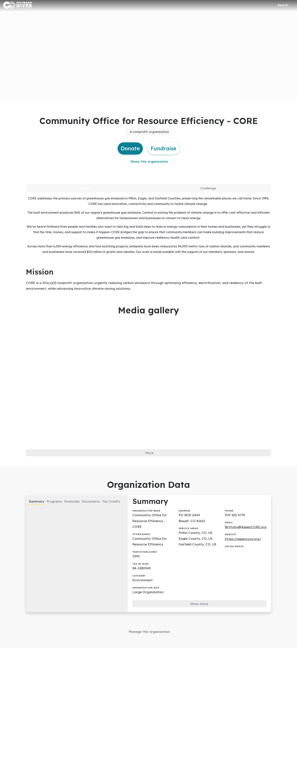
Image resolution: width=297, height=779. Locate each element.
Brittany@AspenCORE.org (247, 540)
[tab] (86, 192)
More (149, 462)
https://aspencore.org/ (245, 553)
